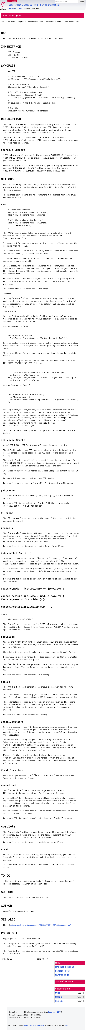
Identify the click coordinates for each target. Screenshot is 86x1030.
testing (11, 8)
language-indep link (64, 967)
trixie (57, 993)
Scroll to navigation (12, 15)
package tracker (62, 971)
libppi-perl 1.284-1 (54, 1012)
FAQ (36, 5)
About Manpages (24, 5)
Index (10, 5)
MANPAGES (11, 1)
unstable (59, 1001)
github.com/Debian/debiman (33, 1025)
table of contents (64, 981)
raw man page (62, 975)
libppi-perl (18, 8)
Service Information (49, 5)
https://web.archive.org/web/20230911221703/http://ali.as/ (40, 925)
